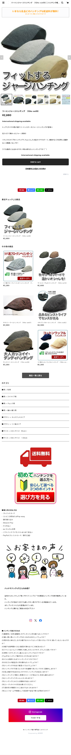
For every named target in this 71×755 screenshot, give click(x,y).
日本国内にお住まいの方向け (35, 169)
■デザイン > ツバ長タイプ (11, 424)
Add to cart (35, 162)
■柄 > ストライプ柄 (9, 397)
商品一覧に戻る (35, 375)
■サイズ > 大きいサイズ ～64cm (14, 438)
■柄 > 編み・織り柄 (9, 410)
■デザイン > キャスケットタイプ (13, 417)
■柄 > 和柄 (6, 390)
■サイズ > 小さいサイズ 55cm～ (14, 431)
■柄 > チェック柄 (8, 403)
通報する (66, 174)
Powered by (35, 733)
